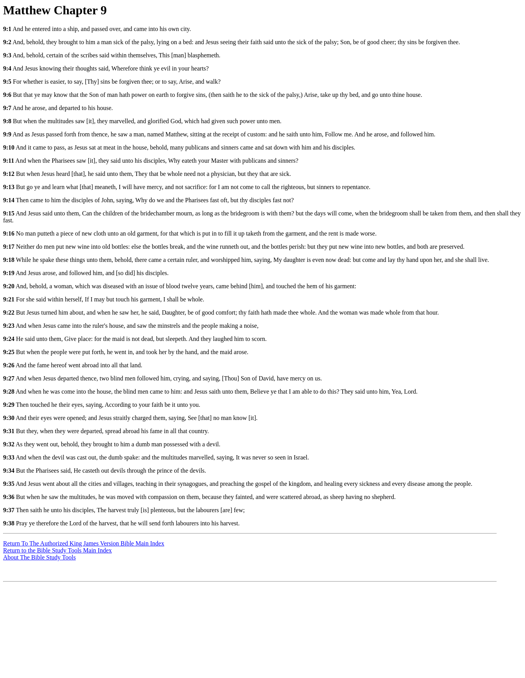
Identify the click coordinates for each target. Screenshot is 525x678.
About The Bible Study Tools (39, 557)
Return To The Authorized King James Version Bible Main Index (83, 543)
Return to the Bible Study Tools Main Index (57, 550)
